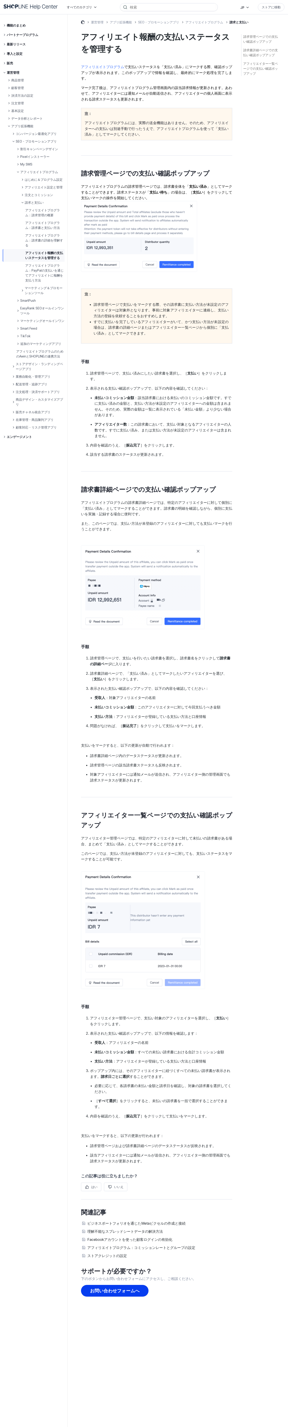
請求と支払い (239, 22)
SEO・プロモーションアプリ (158, 22)
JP (242, 7)
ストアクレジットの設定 (107, 1255)
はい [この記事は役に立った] (94, 1187)
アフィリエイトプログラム (204, 22)
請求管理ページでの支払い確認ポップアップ (260, 39)
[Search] (172, 7)
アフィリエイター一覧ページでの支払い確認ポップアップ (260, 68)
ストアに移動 (271, 7)
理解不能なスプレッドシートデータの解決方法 (125, 1231)
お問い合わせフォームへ (115, 1290)
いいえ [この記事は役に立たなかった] (119, 1187)
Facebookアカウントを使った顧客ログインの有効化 (129, 1239)
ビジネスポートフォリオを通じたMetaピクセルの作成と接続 (136, 1223)
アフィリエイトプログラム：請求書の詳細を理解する (44, 240)
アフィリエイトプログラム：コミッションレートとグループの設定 (141, 1247)
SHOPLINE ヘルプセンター (83, 22)
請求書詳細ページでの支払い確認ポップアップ (260, 52)
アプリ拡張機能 (121, 22)
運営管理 (97, 22)
